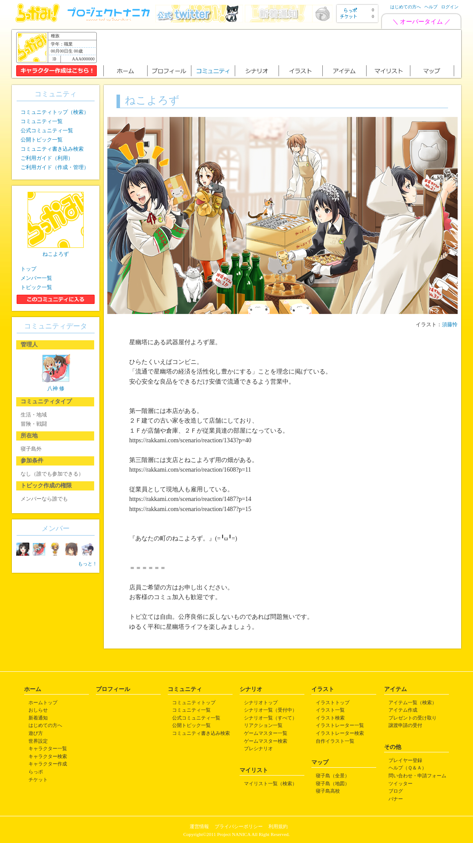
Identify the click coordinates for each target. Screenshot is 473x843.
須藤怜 (450, 324)
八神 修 (55, 388)
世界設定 (38, 741)
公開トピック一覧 (42, 140)
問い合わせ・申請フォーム (417, 775)
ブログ (395, 791)
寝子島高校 (328, 791)
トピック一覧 (36, 287)
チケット (38, 779)
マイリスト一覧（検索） (270, 783)
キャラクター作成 (47, 763)
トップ (28, 269)
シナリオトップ (261, 702)
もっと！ (87, 563)
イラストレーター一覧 (340, 725)
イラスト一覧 (330, 709)
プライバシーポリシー (239, 826)
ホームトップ (42, 702)
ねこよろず (55, 254)
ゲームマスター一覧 (265, 733)
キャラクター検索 (47, 756)
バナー (395, 798)
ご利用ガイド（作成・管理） (55, 167)
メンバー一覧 (36, 278)
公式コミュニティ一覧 (47, 130)
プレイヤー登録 (405, 760)
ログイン (450, 6)
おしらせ (38, 709)
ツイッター (400, 783)
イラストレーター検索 (340, 733)
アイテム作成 (402, 709)
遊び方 (35, 733)
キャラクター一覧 (47, 748)
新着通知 (38, 717)
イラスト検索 (330, 717)
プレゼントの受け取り (412, 717)
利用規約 (278, 826)
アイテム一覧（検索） (412, 702)
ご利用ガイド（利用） (47, 158)
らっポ (35, 771)
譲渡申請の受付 (405, 725)
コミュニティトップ (193, 702)
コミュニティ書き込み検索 (52, 149)
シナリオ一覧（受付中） (270, 709)
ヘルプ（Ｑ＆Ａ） (407, 767)
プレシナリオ (258, 748)
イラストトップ (332, 702)
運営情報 (199, 826)
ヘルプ (431, 6)
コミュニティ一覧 (42, 121)
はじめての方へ (405, 6)
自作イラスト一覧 (335, 741)
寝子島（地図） (332, 783)
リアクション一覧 (263, 725)
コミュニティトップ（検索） (55, 112)
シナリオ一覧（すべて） (270, 717)
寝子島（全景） (332, 775)
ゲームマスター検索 (265, 741)
